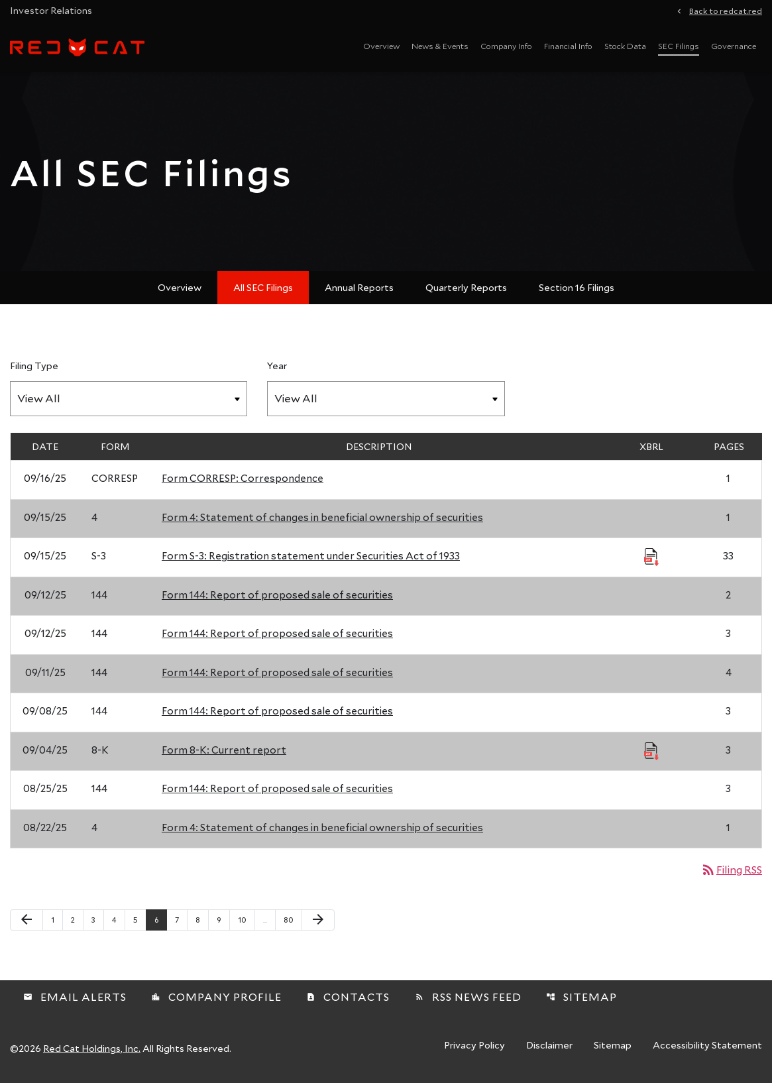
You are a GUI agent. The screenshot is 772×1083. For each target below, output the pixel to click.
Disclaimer (549, 1046)
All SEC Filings (263, 287)
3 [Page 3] (97, 919)
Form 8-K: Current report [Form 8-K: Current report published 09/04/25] (224, 749)
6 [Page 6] (160, 919)
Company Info (506, 45)
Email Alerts (75, 996)
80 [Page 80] (292, 919)
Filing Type (34, 365)
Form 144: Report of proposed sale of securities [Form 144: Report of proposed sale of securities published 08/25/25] (277, 788)
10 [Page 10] (246, 919)
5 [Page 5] (139, 919)
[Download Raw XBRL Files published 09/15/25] (651, 556)
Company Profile (216, 996)
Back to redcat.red (725, 10)
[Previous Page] (26, 920)
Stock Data (625, 45)
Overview (381, 45)
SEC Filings (678, 45)
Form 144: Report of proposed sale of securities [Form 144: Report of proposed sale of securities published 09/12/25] (277, 594)
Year (277, 365)
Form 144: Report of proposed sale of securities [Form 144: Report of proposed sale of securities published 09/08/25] (277, 710)
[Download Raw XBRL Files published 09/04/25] (651, 750)
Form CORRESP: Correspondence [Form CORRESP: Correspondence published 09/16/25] (242, 477)
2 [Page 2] (76, 919)
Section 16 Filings (576, 287)
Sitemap (581, 996)
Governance (733, 45)
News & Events (440, 45)
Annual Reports (359, 287)
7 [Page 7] (181, 919)
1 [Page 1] (56, 919)
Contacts (348, 996)
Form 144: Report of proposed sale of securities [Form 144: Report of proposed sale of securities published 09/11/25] (277, 672)
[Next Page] (318, 920)
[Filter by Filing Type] (128, 398)
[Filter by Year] (385, 398)
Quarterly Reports (466, 287)
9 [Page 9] (223, 919)
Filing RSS (731, 869)
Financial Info (568, 45)
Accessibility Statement (707, 1046)
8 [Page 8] (202, 919)
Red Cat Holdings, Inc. (91, 1048)
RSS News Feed (468, 996)
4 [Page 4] (118, 919)
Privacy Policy (474, 1046)
